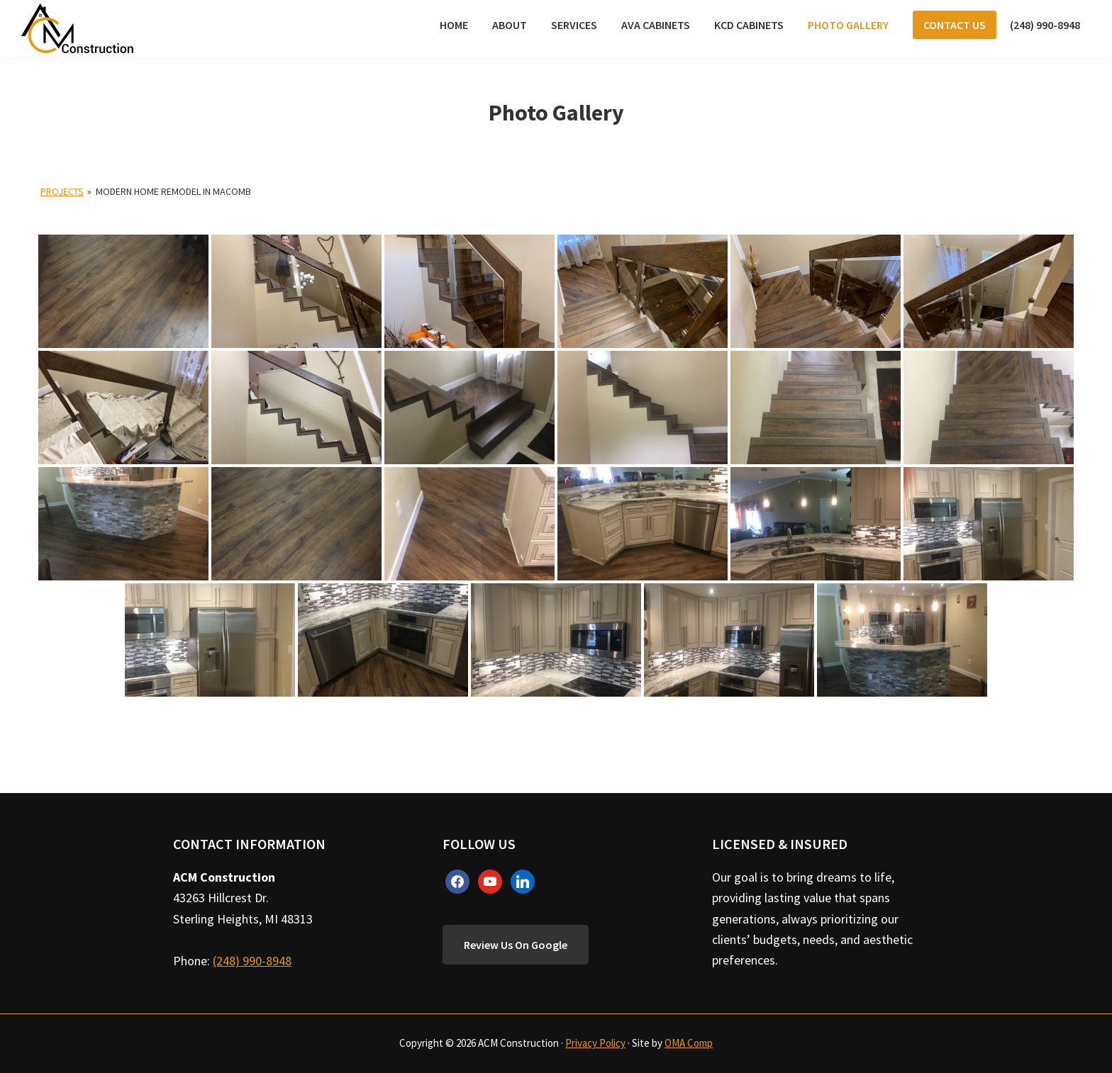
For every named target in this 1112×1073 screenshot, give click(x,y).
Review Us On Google (515, 945)
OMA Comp (689, 1043)
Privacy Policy (595, 1043)
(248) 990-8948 (252, 961)
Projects (62, 191)
